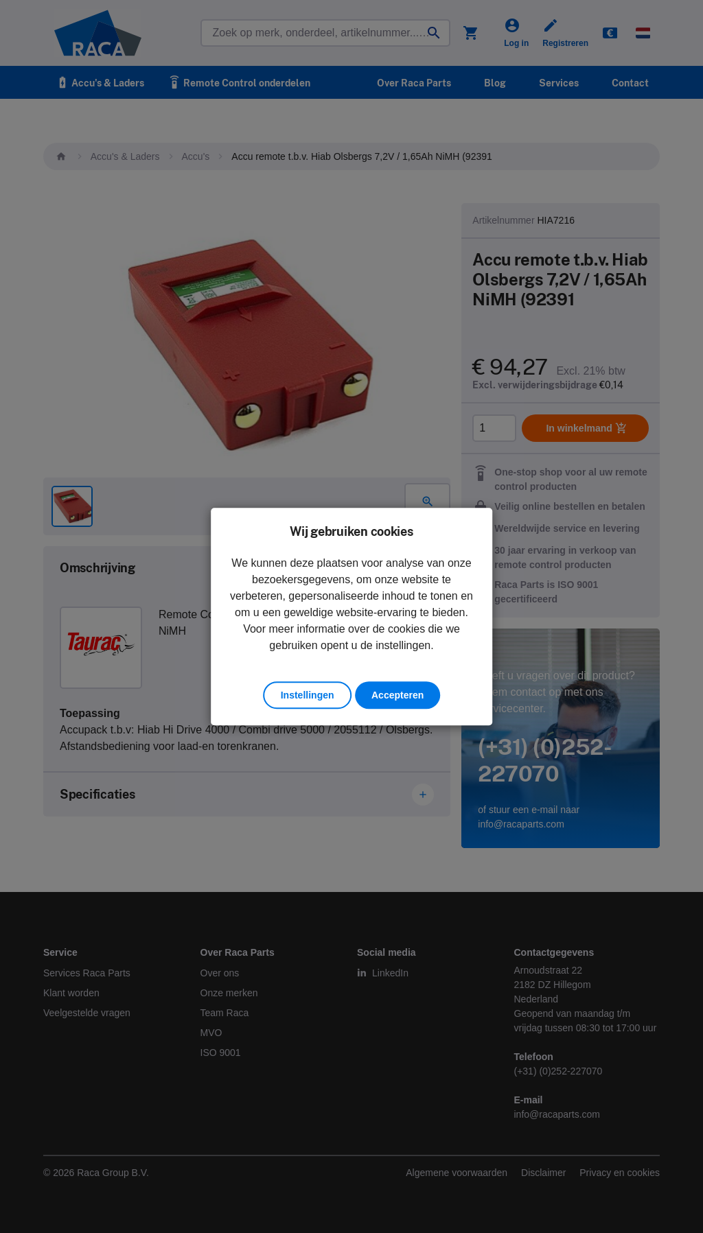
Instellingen (307, 695)
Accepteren (397, 695)
